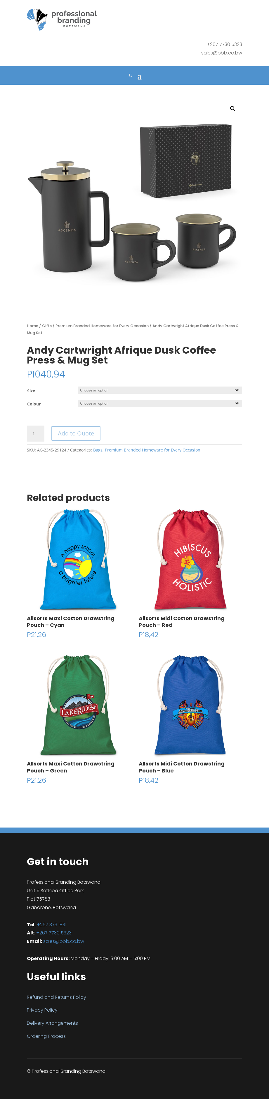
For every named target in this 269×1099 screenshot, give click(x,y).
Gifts (47, 326)
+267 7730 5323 (54, 932)
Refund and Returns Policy (56, 997)
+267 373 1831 (51, 924)
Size (31, 391)
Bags (98, 450)
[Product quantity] (35, 434)
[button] (233, 108)
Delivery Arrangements (52, 1023)
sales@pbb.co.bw (221, 53)
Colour (34, 404)
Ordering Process (46, 1036)
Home (32, 326)
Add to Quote (76, 433)
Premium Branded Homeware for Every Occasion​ (102, 326)
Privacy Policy (42, 1010)
